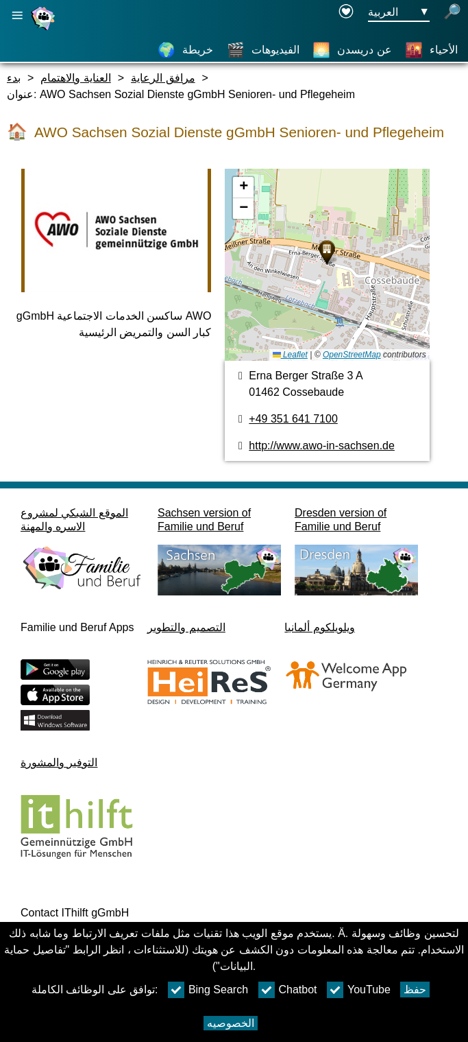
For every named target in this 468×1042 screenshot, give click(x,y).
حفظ (415, 989)
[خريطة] (185, 50)
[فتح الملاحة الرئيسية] (17, 15)
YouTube (359, 990)
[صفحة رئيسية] (44, 30)
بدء (14, 78)
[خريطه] (327, 265)
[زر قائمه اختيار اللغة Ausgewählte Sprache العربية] (399, 12)
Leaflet (290, 354)
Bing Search (208, 990)
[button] (327, 252)
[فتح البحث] (452, 12)
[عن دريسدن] (352, 50)
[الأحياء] (431, 50)
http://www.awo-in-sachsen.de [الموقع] (322, 445)
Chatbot (287, 990)
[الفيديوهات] (263, 50)
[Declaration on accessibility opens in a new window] (346, 12)
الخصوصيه (230, 1023)
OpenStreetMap (352, 354)
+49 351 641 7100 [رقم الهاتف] (293, 419)
